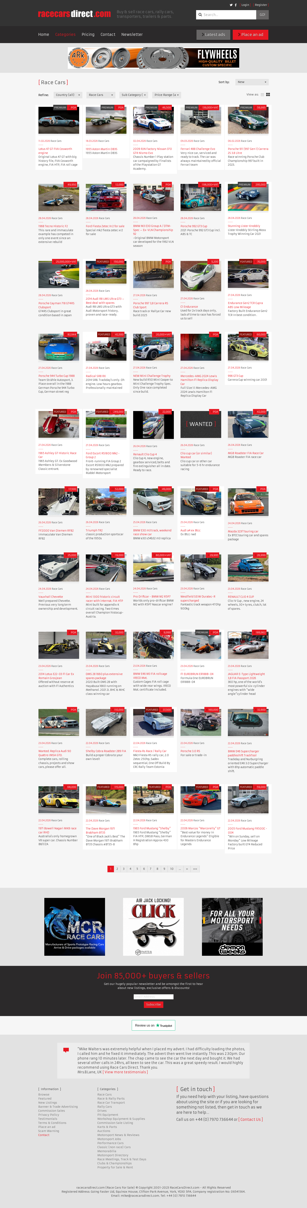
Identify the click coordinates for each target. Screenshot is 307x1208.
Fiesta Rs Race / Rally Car (150, 751)
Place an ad (250, 34)
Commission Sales (51, 1111)
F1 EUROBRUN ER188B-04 (197, 674)
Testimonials (47, 1119)
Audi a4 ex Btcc (191, 530)
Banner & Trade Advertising (58, 1106)
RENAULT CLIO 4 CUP (241, 597)
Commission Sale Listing (115, 1123)
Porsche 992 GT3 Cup (194, 226)
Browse (43, 1094)
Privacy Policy (48, 1115)
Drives (102, 1111)
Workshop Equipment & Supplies (121, 1119)
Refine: (43, 95)
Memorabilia (106, 1151)
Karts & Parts (107, 1127)
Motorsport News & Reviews (118, 1135)
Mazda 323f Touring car (243, 531)
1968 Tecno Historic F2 (53, 226)
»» (195, 869)
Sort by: (224, 82)
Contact (108, 34)
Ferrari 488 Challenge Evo (198, 149)
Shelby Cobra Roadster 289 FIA (106, 751)
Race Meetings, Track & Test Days (121, 1159)
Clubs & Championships (114, 1163)
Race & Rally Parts (111, 1098)
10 (172, 869)
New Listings (47, 1102)
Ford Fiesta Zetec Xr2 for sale (105, 226)
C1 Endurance (189, 306)
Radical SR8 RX (96, 376)
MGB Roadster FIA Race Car (246, 453)
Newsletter (132, 34)
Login (245, 5)
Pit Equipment (107, 1115)
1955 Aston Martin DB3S (101, 149)
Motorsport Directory (112, 1155)
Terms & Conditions (52, 1123)
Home (43, 34)
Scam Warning (48, 1131)
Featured (44, 1098)
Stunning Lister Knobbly (244, 226)
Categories (65, 34)
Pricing (88, 34)
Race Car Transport (111, 1102)
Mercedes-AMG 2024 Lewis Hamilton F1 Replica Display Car (199, 380)
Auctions (103, 1131)
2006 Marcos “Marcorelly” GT (200, 828)
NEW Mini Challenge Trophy (152, 376)
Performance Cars (110, 1143)
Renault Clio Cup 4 (145, 454)
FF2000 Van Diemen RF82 (56, 530)
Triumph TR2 (94, 530)
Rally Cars (104, 1106)
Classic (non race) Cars (114, 1147)
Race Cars (104, 1094)
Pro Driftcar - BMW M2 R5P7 (152, 596)
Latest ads (213, 34)
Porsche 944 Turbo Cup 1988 (56, 376)
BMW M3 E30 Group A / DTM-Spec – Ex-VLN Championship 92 (153, 230)
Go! (262, 15)
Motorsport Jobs (109, 1139)
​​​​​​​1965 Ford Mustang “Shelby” (152, 828)
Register (261, 5)
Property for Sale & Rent (115, 1167)
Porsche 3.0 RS (190, 751)
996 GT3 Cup (235, 376)
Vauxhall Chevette (50, 597)
